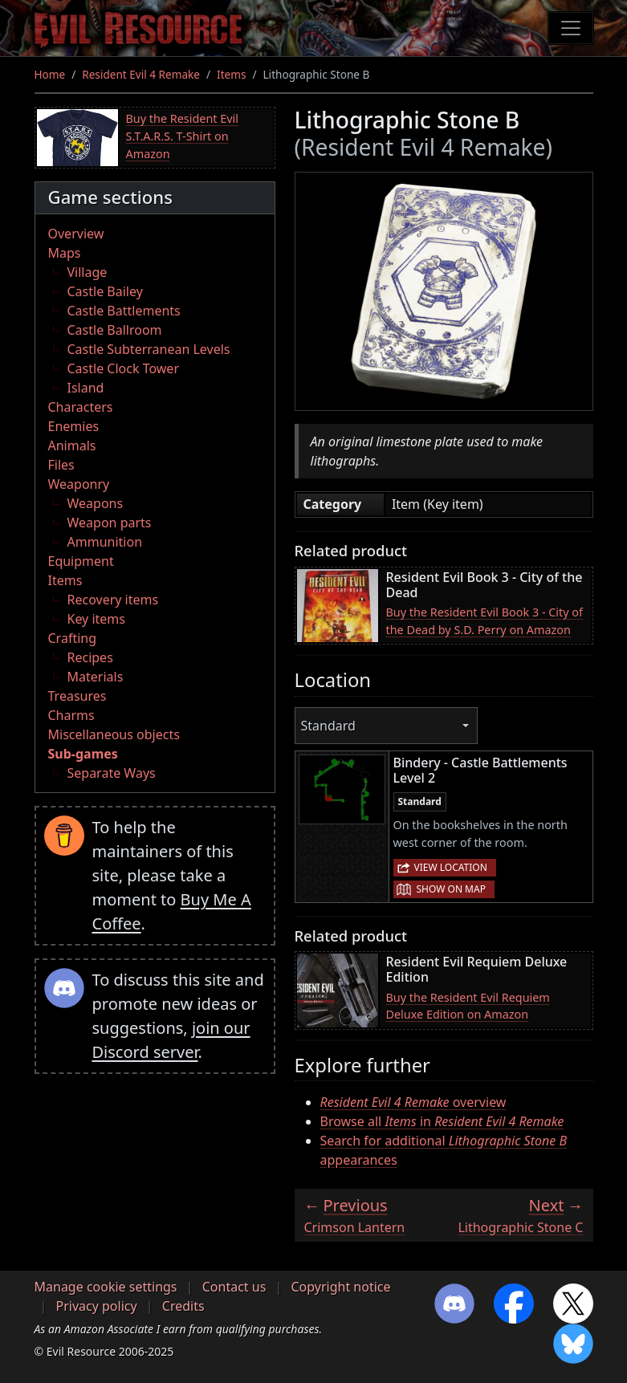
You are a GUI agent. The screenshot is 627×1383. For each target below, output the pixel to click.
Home (50, 74)
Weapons (95, 503)
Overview (76, 233)
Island (85, 388)
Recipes (90, 657)
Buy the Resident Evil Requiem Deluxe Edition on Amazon (468, 1006)
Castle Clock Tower (123, 368)
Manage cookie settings (106, 1287)
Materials (95, 676)
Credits (183, 1306)
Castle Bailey (105, 291)
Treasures (77, 696)
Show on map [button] (451, 889)
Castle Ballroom (114, 330)
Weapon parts (109, 522)
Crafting (72, 638)
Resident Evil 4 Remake (141, 74)
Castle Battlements (124, 310)
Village (87, 272)
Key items (96, 619)
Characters (80, 407)
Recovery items (113, 599)
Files (61, 465)
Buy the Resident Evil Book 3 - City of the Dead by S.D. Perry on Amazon (485, 620)
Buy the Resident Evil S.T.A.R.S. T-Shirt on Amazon (182, 136)
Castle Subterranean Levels (148, 349)
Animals (72, 445)
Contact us (234, 1287)
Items (231, 74)
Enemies (74, 426)
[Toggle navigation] (570, 28)
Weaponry (79, 484)
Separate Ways (111, 773)
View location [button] (450, 867)
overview (413, 1102)
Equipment (81, 561)
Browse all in (442, 1121)
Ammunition (105, 542)
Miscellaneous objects (114, 734)
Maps (64, 253)
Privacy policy (96, 1306)
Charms (71, 715)
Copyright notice (341, 1287)
